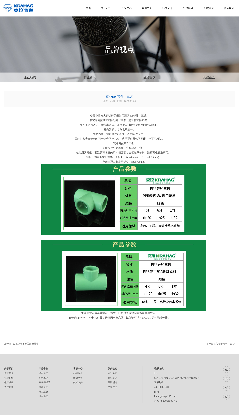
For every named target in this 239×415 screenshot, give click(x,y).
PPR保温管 (44, 382)
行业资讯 (90, 77)
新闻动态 (167, 8)
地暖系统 (43, 387)
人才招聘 (208, 8)
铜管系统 (43, 377)
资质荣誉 (8, 387)
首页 (88, 8)
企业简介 (8, 373)
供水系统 (43, 373)
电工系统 (43, 391)
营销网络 (188, 8)
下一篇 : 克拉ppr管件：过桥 (221, 343)
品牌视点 (149, 77)
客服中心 (147, 8)
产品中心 (126, 8)
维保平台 (78, 377)
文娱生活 (209, 77)
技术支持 (78, 382)
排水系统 (43, 396)
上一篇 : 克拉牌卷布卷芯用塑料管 (21, 343)
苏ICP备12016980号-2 (165, 401)
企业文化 (8, 377)
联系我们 (229, 8)
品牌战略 (8, 382)
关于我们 (106, 8)
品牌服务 (78, 373)
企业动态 (30, 77)
